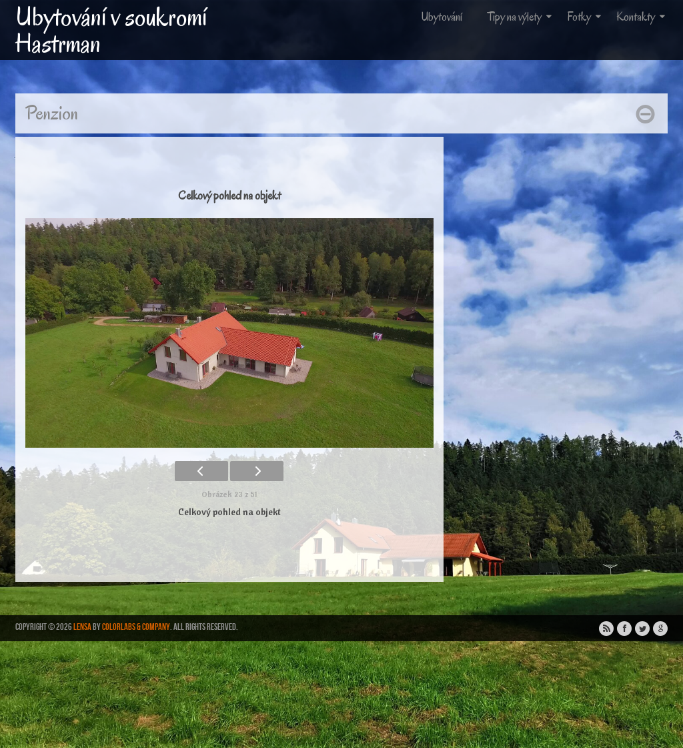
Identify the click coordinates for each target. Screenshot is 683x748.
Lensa (82, 627)
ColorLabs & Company (136, 627)
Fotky (585, 17)
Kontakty (642, 17)
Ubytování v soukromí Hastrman (111, 30)
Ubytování (441, 17)
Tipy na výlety (521, 17)
